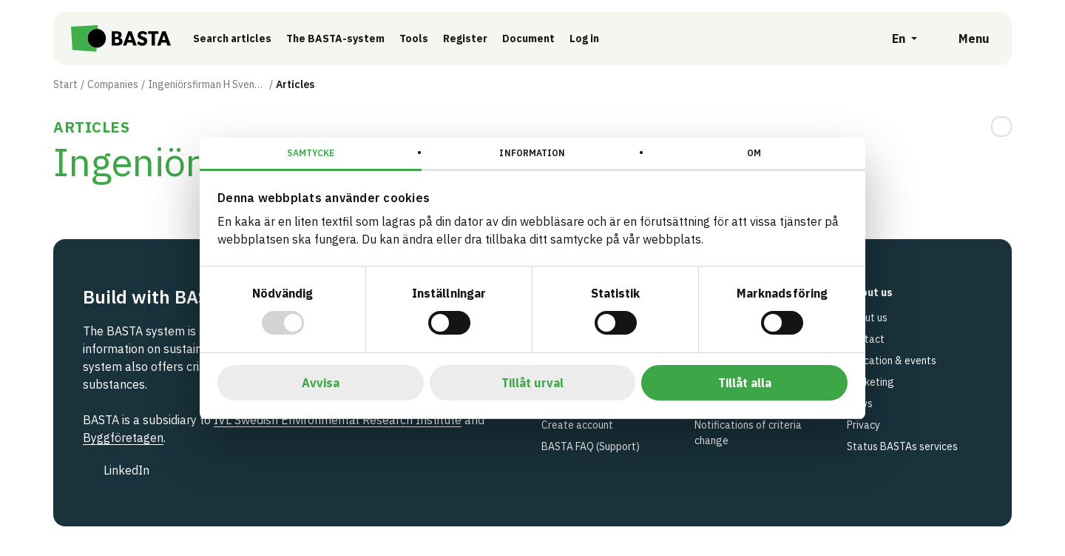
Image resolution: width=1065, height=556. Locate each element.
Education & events (891, 360)
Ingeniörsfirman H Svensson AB (207, 84)
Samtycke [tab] (311, 152)
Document (532, 38)
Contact (866, 339)
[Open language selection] (896, 38)
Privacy (863, 425)
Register (469, 38)
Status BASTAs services (902, 446)
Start (65, 84)
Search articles (236, 38)
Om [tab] (754, 152)
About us (867, 317)
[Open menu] (963, 38)
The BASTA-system (339, 38)
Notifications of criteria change (748, 432)
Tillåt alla (744, 382)
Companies (112, 84)
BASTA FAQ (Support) (590, 446)
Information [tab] (532, 152)
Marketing (870, 382)
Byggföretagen (123, 437)
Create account (577, 425)
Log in (588, 38)
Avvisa (320, 382)
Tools (417, 38)
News (860, 403)
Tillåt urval (532, 382)
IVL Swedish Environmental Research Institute (338, 419)
